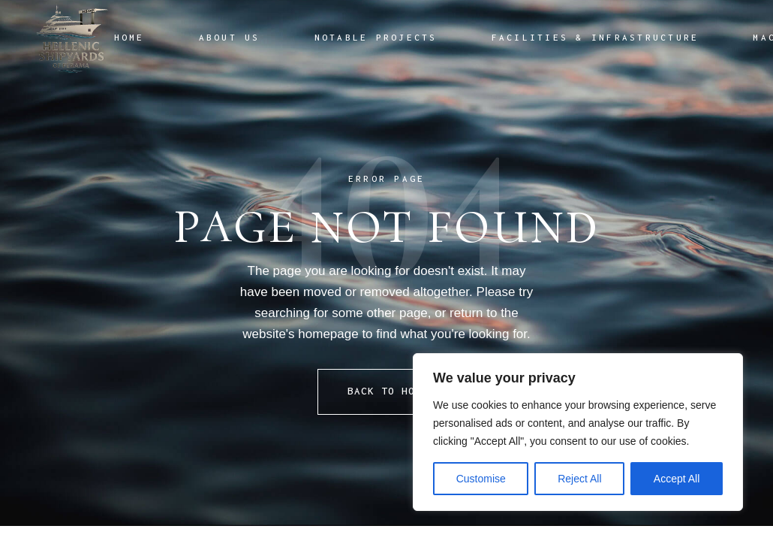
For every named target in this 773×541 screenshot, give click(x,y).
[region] (578, 432)
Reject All (579, 479)
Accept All (676, 479)
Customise (481, 479)
